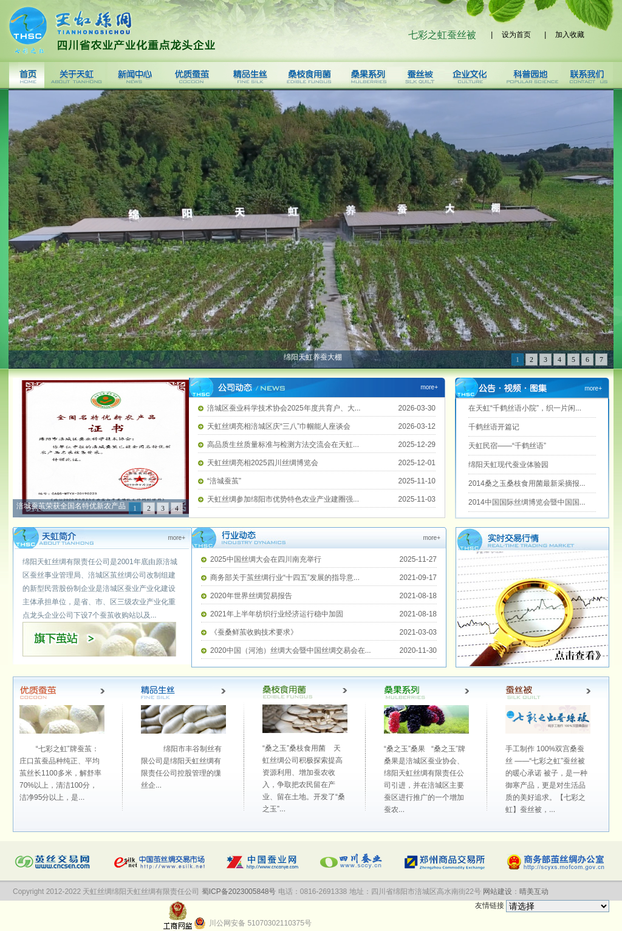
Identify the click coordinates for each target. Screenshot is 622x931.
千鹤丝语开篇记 (493, 427)
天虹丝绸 (112, 31)
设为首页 (518, 34)
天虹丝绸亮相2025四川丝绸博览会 (262, 463)
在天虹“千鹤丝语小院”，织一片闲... (524, 408)
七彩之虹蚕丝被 (445, 35)
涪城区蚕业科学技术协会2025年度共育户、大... (284, 408)
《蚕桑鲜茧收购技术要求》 (254, 632)
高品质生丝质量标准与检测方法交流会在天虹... (283, 444)
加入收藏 (569, 34)
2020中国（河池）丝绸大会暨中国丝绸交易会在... (290, 650)
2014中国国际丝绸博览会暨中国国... (527, 502)
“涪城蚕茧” (224, 481)
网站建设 (497, 891)
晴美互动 (534, 891)
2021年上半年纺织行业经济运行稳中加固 (276, 614)
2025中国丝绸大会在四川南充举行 (265, 559)
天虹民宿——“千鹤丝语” (507, 446)
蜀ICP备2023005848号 (239, 891)
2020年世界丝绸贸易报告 (251, 596)
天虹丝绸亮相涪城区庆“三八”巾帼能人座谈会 (278, 426)
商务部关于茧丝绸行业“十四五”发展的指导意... (285, 577)
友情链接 (542, 905)
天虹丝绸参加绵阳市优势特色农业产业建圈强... (283, 499)
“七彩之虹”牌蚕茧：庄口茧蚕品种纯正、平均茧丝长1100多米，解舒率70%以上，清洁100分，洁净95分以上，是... (60, 773)
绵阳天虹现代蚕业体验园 (508, 464)
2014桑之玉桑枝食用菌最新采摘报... (527, 483)
